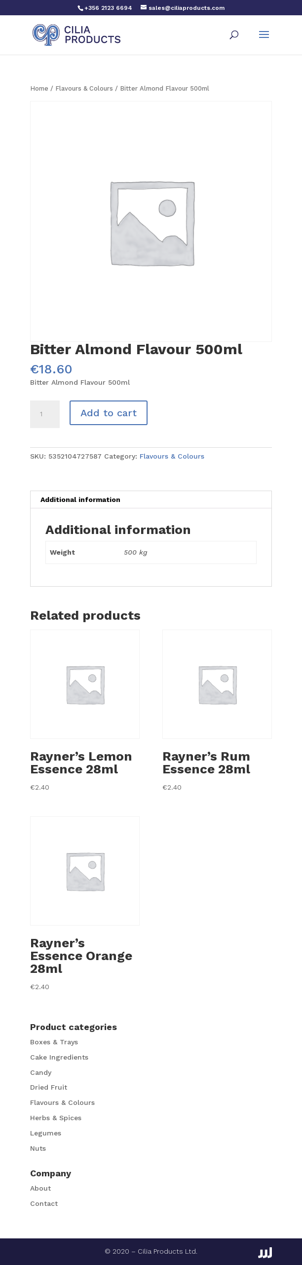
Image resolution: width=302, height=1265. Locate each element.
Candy (40, 1072)
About (40, 1188)
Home (39, 88)
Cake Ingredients (59, 1057)
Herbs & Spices (55, 1118)
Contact (44, 1203)
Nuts (38, 1148)
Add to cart (108, 413)
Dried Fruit (48, 1087)
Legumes (45, 1133)
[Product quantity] (45, 414)
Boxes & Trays (54, 1042)
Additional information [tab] (80, 499)
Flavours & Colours (84, 88)
